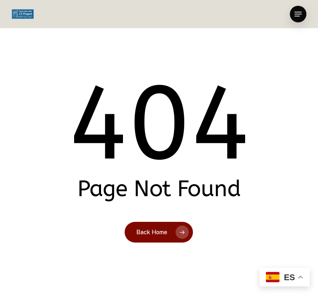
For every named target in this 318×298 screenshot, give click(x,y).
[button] (298, 14)
